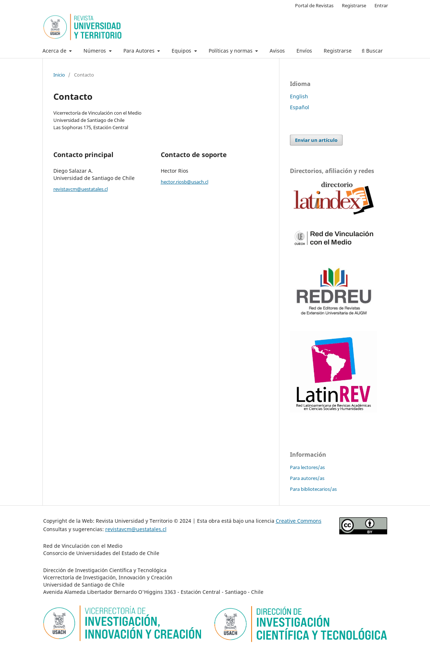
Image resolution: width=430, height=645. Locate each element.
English (299, 96)
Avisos (277, 50)
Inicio (59, 74)
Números (95, 50)
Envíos (304, 50)
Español (299, 107)
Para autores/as (307, 478)
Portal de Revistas (314, 5)
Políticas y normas (231, 50)
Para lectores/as (307, 467)
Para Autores (139, 50)
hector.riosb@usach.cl (184, 181)
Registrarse (338, 50)
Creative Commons (299, 520)
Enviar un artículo (316, 140)
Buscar (372, 50)
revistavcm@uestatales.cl (80, 189)
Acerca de (55, 50)
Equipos (182, 50)
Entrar (381, 5)
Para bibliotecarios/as (313, 489)
